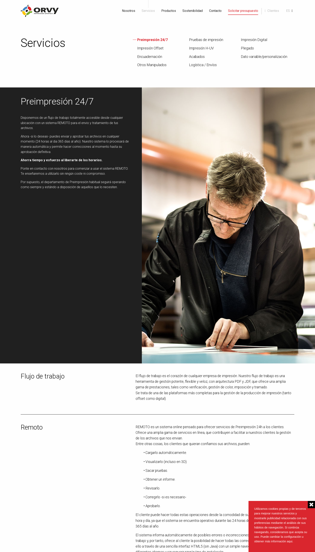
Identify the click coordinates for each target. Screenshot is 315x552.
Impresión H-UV (201, 48)
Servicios (148, 11)
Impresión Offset (150, 48)
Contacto (215, 11)
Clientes (273, 11)
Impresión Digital (254, 40)
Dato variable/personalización (264, 56)
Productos (168, 11)
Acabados (197, 56)
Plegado (247, 48)
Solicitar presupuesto (243, 11)
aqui (289, 541)
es (288, 11)
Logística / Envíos (203, 65)
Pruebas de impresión (206, 40)
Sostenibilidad (192, 11)
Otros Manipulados (152, 65)
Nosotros (128, 11)
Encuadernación (149, 56)
